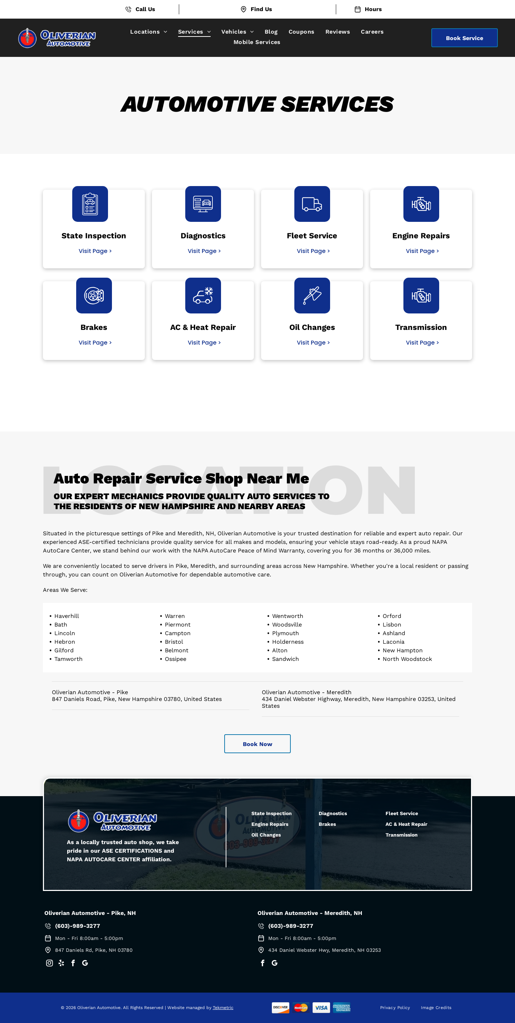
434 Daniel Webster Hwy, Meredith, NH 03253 (324, 950)
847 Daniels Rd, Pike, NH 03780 (94, 950)
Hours (373, 9)
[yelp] (61, 964)
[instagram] (49, 964)
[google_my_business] (85, 964)
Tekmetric (223, 1007)
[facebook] (73, 964)
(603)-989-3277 (77, 925)
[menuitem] (149, 31)
